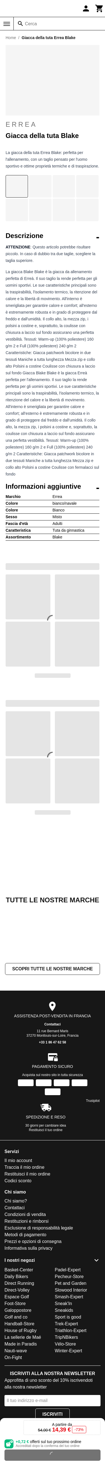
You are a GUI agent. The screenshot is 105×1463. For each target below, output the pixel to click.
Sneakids (64, 1310)
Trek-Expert (66, 1323)
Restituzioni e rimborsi (26, 1221)
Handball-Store (19, 1323)
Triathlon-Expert (71, 1330)
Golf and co (15, 1317)
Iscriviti (52, 1414)
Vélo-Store (65, 1344)
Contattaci (52, 1024)
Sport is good (68, 1317)
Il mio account (18, 1160)
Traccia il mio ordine (24, 1167)
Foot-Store (15, 1303)
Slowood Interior (71, 1290)
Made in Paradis (20, 1344)
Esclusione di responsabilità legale (38, 1228)
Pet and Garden (71, 1283)
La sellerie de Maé (22, 1337)
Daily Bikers (16, 1276)
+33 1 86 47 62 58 (52, 1042)
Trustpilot (93, 1101)
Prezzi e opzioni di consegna (33, 1241)
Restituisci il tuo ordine (45, 1130)
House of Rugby (20, 1330)
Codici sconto (17, 1180)
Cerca (31, 23)
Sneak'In (63, 1303)
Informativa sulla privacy (28, 1248)
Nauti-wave (15, 1350)
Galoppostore (17, 1310)
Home (11, 37)
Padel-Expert (68, 1269)
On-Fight (13, 1357)
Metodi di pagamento (25, 1234)
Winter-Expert (68, 1350)
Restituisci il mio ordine (27, 1174)
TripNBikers (66, 1337)
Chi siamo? (15, 1201)
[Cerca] (20, 23)
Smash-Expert (69, 1296)
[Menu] (6, 24)
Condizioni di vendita (25, 1214)
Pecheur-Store (69, 1276)
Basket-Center (18, 1269)
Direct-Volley (17, 1290)
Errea (52, 124)
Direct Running (19, 1283)
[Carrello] (99, 8)
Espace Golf (16, 1296)
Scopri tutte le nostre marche (52, 968)
